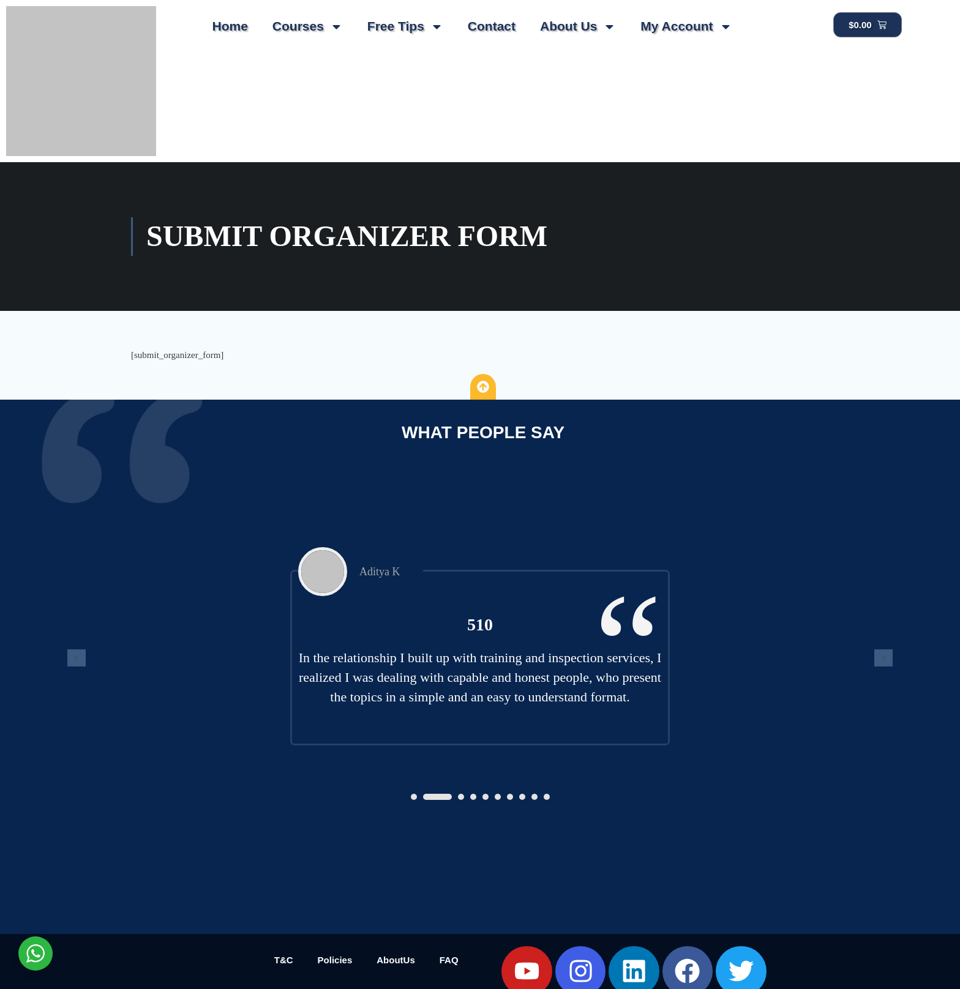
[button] (414, 797)
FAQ (449, 960)
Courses (307, 26)
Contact (492, 26)
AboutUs (396, 960)
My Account (686, 26)
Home (229, 26)
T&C (283, 960)
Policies (335, 960)
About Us (578, 26)
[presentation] (76, 657)
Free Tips (405, 26)
